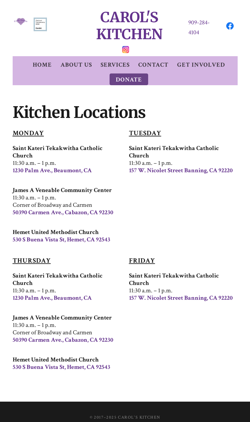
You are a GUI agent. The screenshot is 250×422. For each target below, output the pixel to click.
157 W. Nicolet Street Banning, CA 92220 (181, 159)
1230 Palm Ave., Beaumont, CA (52, 159)
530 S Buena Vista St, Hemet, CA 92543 (61, 228)
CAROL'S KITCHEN (129, 20)
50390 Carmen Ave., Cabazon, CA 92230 (63, 201)
